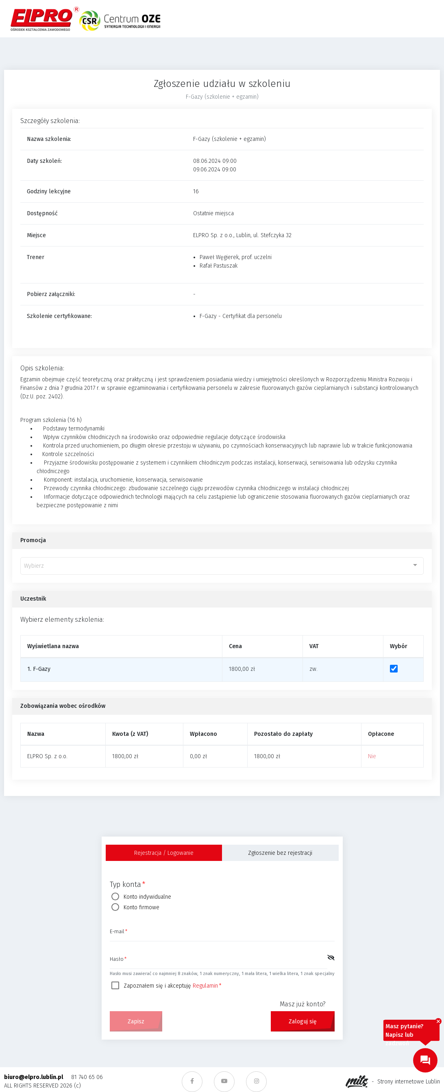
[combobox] (222, 566)
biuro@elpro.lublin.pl (33, 1077)
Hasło (117, 959)
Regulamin (205, 985)
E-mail (117, 932)
